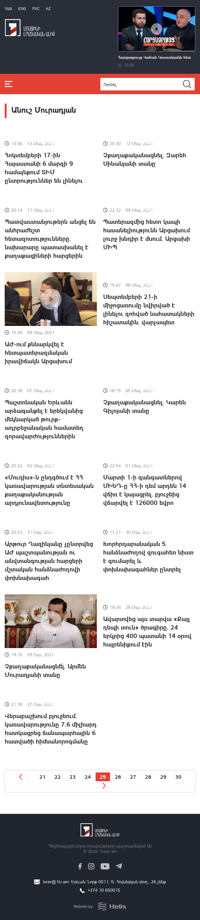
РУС (36, 8)
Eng (22, 8)
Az (48, 8)
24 (88, 776)
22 (57, 776)
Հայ (8, 8)
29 (163, 776)
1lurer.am (108, 851)
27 (133, 776)
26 (118, 776)
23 (72, 776)
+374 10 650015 (104, 890)
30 (178, 776)
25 (103, 776)
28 (148, 776)
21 (42, 776)
